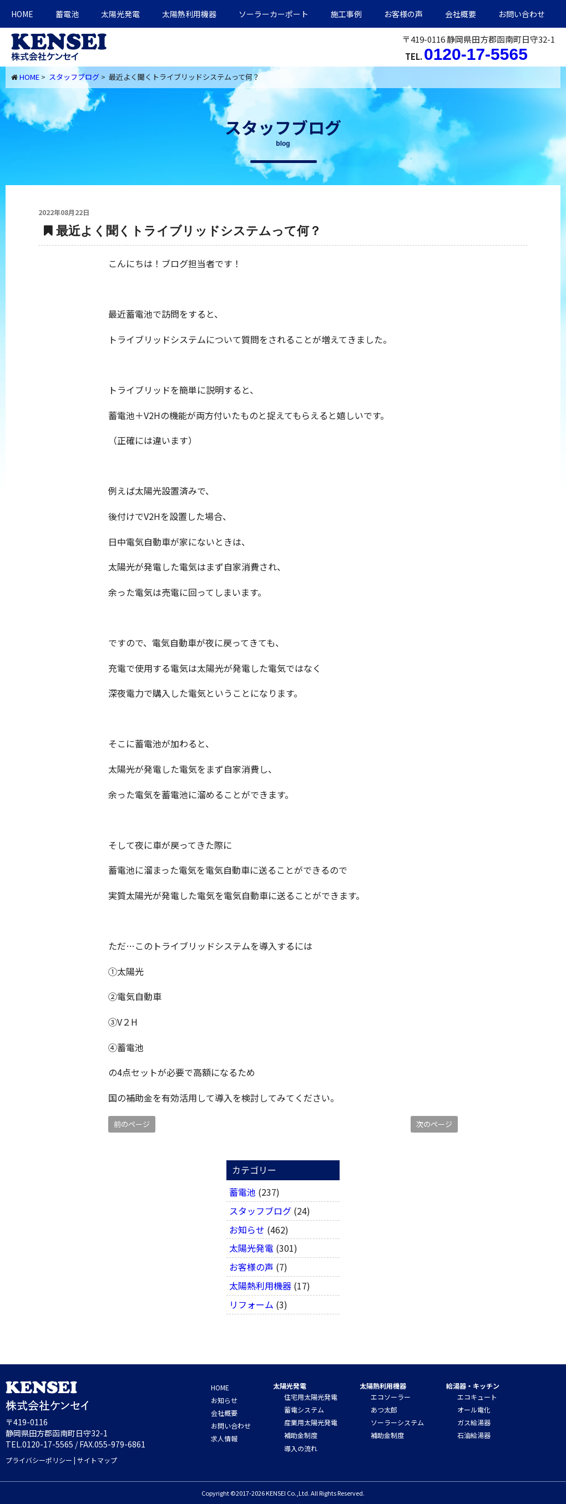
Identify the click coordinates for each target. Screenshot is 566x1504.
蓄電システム (304, 1409)
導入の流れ (300, 1448)
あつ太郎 (384, 1409)
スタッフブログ (74, 77)
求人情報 (224, 1438)
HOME (22, 13)
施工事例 (346, 13)
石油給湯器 (474, 1435)
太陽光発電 (120, 13)
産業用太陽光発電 (310, 1422)
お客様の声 (403, 13)
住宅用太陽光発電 (310, 1396)
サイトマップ (97, 1460)
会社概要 (460, 13)
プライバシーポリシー (39, 1460)
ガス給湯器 (474, 1422)
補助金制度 (300, 1435)
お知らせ (247, 1229)
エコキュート (477, 1396)
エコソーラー (391, 1396)
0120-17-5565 (476, 54)
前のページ (132, 1124)
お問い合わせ (521, 13)
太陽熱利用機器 (260, 1285)
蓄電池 (67, 13)
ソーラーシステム (397, 1422)
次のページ (434, 1124)
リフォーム (251, 1304)
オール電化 (474, 1409)
